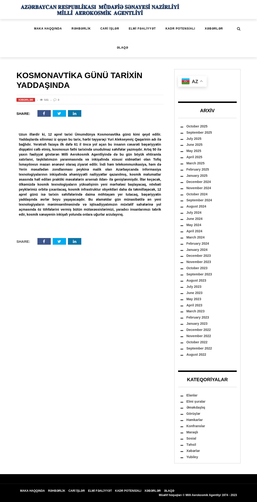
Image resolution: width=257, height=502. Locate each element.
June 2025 (194, 145)
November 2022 (198, 336)
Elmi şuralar (196, 401)
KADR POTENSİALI (180, 28)
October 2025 (197, 126)
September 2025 (199, 132)
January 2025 (197, 175)
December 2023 (198, 256)
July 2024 (193, 212)
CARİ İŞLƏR (109, 28)
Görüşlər (193, 414)
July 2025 (193, 139)
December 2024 (198, 182)
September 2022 (199, 348)
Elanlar (192, 395)
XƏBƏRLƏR (214, 28)
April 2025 (194, 157)
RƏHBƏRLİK (81, 28)
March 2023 (195, 311)
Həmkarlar (194, 420)
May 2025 (193, 151)
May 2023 (193, 299)
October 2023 (197, 268)
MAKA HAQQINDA (48, 28)
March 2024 (195, 237)
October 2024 (197, 194)
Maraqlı (192, 432)
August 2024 (196, 206)
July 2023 (193, 287)
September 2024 (199, 200)
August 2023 (196, 280)
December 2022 (198, 330)
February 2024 (197, 243)
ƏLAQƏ (122, 47)
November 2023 (198, 262)
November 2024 (198, 188)
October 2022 (197, 342)
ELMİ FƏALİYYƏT (142, 28)
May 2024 (193, 225)
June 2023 (194, 293)
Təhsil (191, 444)
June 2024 (194, 219)
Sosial (191, 438)
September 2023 (199, 274)
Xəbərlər (25, 99)
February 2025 (197, 169)
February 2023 (197, 317)
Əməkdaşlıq (195, 407)
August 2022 (196, 354)
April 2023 (194, 305)
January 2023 (197, 323)
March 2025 (195, 163)
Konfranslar (195, 426)
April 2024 (194, 231)
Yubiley (192, 457)
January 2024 (197, 250)
